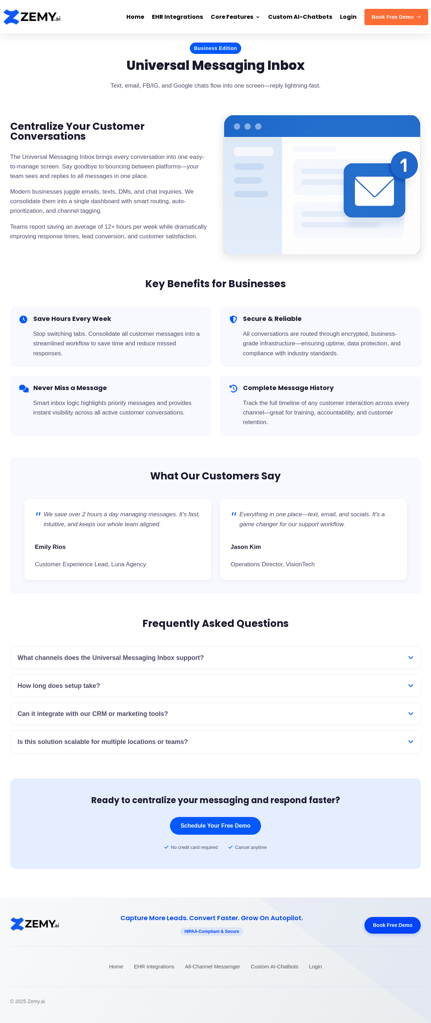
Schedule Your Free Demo (216, 826)
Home (116, 966)
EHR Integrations (154, 966)
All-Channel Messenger (212, 966)
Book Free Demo (392, 925)
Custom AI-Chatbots (274, 966)
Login (315, 966)
